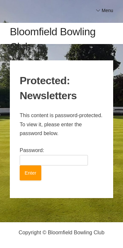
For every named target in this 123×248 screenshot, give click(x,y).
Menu (107, 10)
